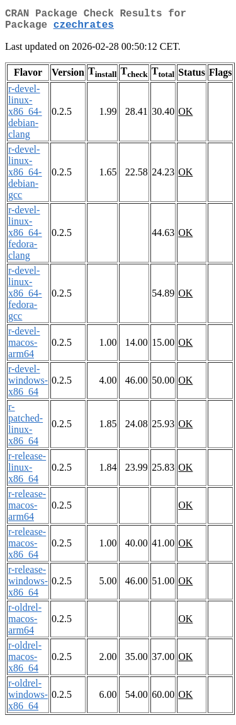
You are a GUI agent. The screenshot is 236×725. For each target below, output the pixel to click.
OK (185, 116)
